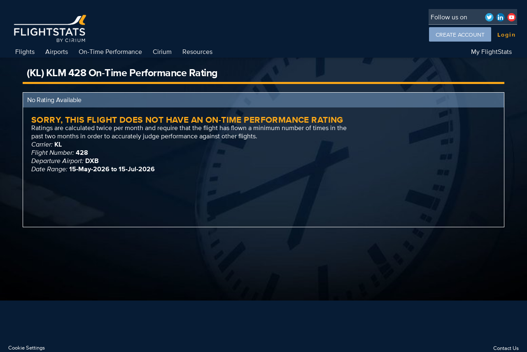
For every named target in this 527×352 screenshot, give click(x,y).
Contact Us (506, 348)
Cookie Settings (26, 348)
